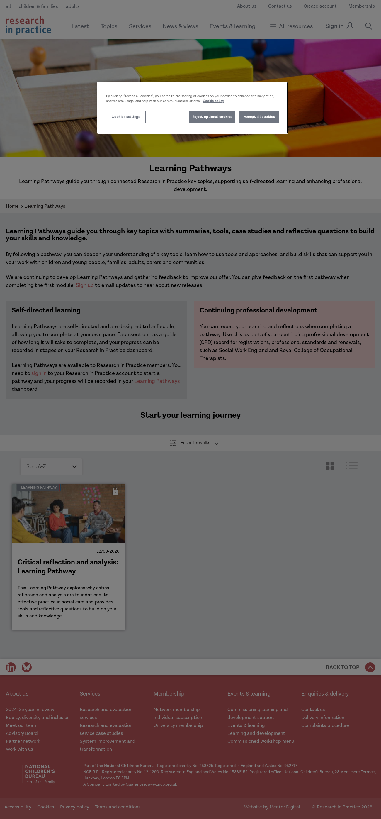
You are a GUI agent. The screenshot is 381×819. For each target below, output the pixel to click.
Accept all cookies (259, 117)
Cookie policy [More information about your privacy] (213, 101)
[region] (192, 108)
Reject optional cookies (212, 117)
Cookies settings (126, 117)
